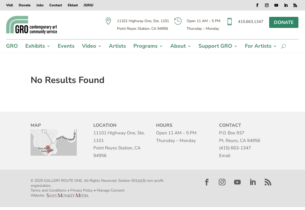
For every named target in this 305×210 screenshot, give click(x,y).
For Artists (258, 47)
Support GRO (215, 47)
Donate (25, 5)
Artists (117, 47)
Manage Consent (110, 190)
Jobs (39, 5)
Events (66, 47)
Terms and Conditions (48, 190)
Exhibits (35, 47)
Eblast (73, 5)
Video (89, 47)
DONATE (284, 22)
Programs (145, 47)
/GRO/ (88, 5)
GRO (12, 47)
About (178, 47)
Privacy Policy (81, 190)
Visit (9, 5)
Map (54, 142)
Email (224, 156)
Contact (55, 5)
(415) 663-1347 (235, 148)
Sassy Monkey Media (69, 195)
